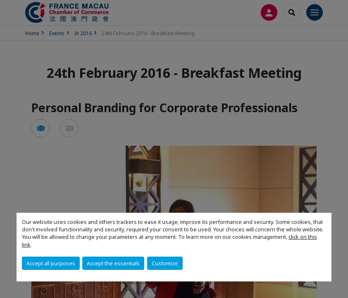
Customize (165, 263)
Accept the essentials (113, 263)
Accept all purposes (50, 263)
